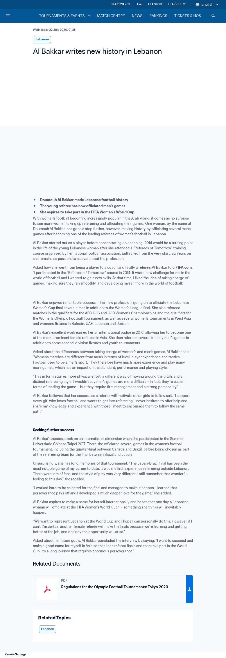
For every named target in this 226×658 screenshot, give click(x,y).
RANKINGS (158, 16)
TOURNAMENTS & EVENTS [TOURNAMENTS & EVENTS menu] (65, 15)
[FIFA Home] (22, 16)
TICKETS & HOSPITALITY (195, 16)
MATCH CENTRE (111, 16)
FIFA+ (139, 4)
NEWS (137, 16)
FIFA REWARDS (120, 4)
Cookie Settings (15, 654)
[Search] (213, 16)
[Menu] (8, 15)
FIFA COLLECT (177, 4)
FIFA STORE (155, 4)
